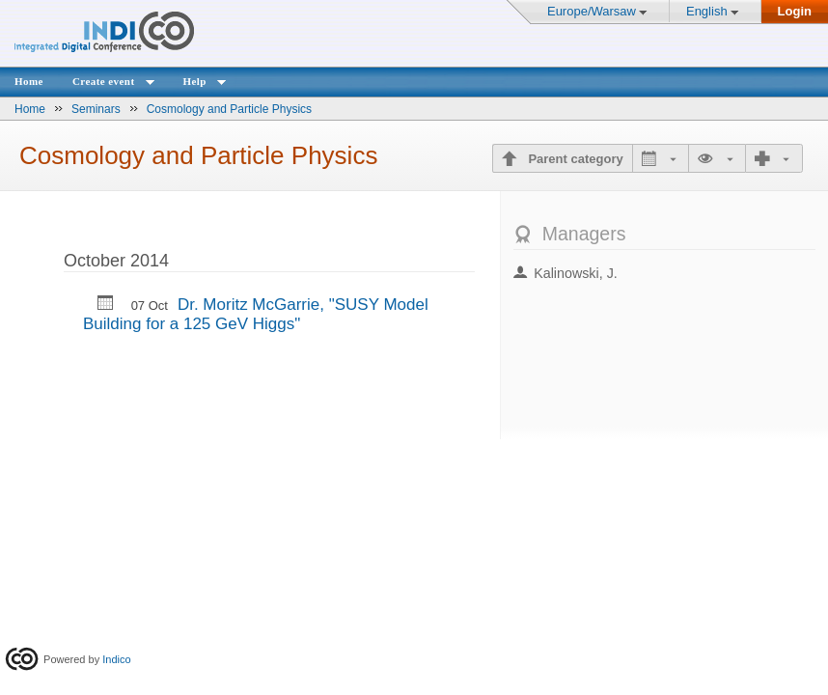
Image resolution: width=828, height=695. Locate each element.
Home (28, 81)
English (707, 11)
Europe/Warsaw (591, 11)
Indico (116, 659)
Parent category (574, 159)
